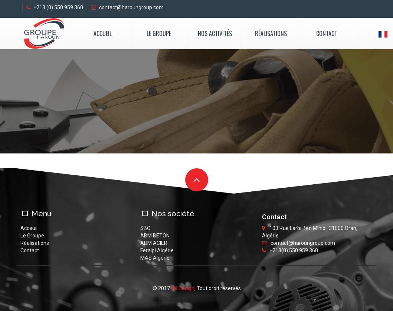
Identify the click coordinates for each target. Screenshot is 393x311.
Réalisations (271, 33)
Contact (326, 33)
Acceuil (28, 228)
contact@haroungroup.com (127, 7)
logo (44, 33)
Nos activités (215, 33)
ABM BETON (155, 236)
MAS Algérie (155, 258)
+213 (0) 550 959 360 (54, 7)
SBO (145, 228)
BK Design (182, 288)
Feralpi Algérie (157, 250)
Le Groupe (159, 33)
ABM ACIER (153, 243)
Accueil (103, 33)
